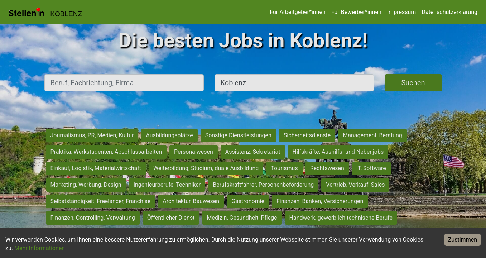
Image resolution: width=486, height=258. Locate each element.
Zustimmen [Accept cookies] (462, 239)
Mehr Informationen (39, 248)
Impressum (401, 12)
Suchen (413, 82)
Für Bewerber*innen (356, 12)
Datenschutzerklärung (449, 12)
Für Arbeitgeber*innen (297, 12)
